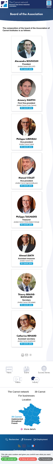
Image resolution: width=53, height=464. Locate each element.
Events (26, 372)
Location (26, 399)
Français (33, 446)
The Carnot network (18, 2)
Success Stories (44, 372)
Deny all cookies (28, 459)
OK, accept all (10, 459)
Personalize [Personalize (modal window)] (46, 459)
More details (30, 429)
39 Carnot (40, 391)
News (9, 372)
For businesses (26, 395)
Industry (35, 382)
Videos (17, 382)
